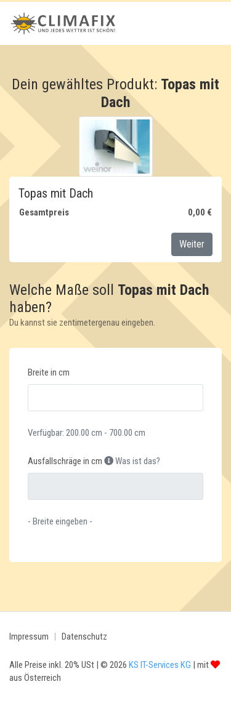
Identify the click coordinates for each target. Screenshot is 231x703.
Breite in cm (49, 372)
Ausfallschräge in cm (65, 461)
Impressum (29, 636)
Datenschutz (84, 636)
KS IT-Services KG (160, 664)
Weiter (192, 244)
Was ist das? (132, 461)
